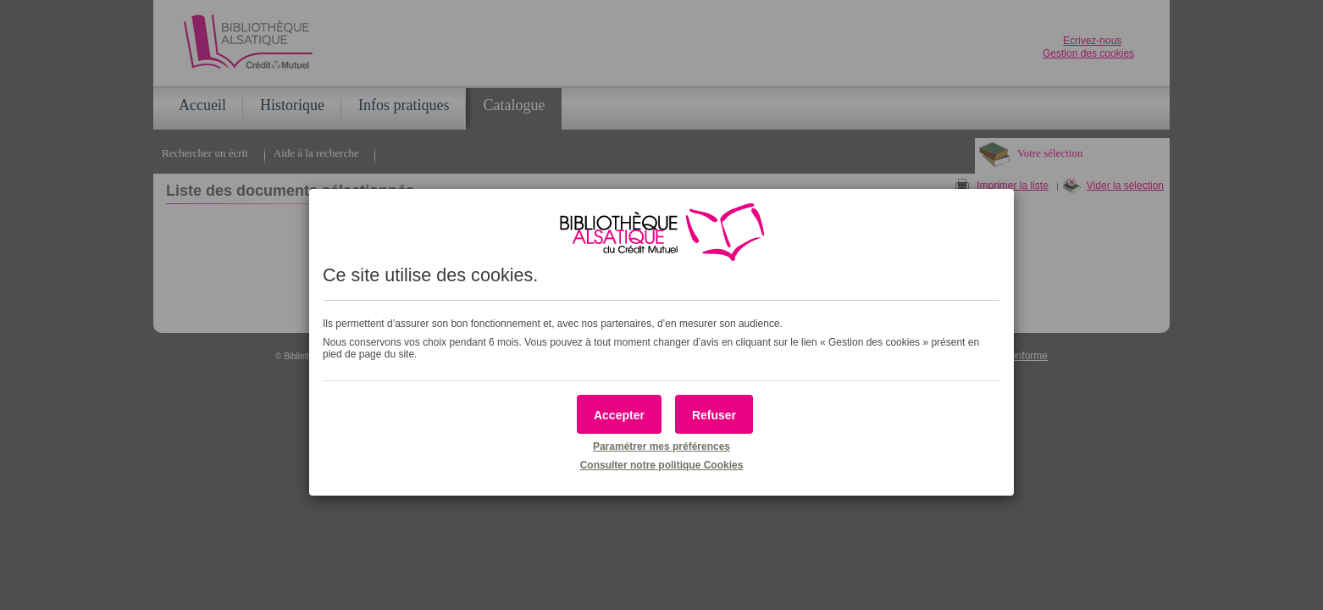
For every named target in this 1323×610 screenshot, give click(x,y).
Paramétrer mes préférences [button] (661, 446)
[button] (619, 414)
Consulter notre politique (662, 465)
